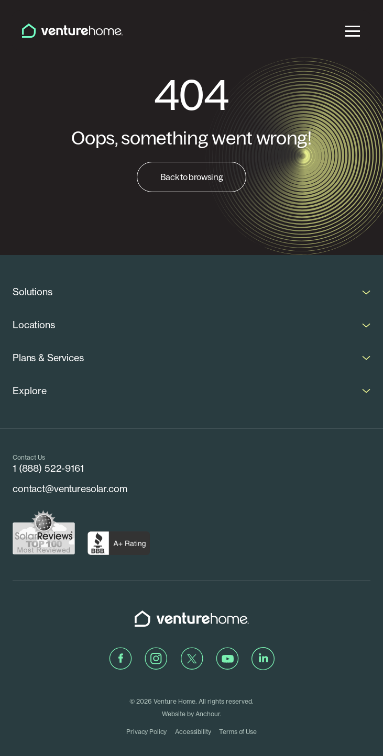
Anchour (207, 714)
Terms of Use (237, 732)
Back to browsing (191, 177)
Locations (34, 325)
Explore (30, 391)
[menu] (352, 30)
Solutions (32, 292)
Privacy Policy (146, 732)
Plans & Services (48, 358)
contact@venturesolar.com (70, 489)
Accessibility (193, 732)
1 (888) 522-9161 (48, 468)
